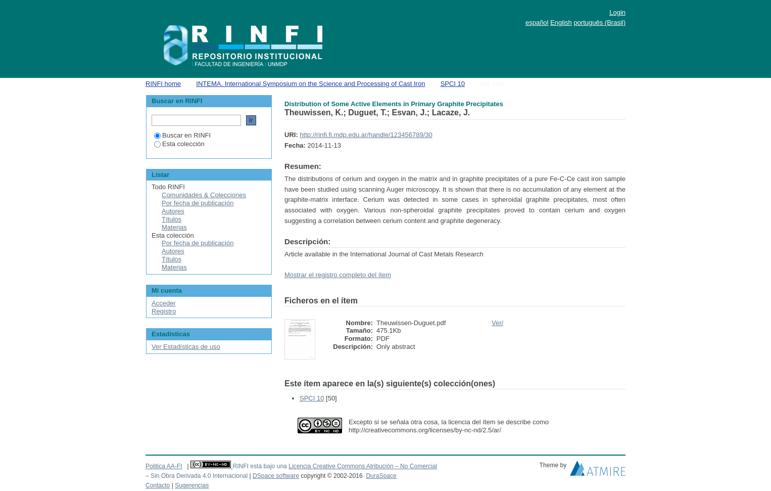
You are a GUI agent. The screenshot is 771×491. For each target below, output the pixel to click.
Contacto (158, 485)
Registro (164, 311)
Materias (174, 227)
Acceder (164, 303)
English (561, 22)
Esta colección (179, 144)
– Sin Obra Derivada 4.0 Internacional (197, 475)
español (537, 22)
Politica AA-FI (164, 466)
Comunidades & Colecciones (204, 195)
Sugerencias (192, 485)
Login (617, 12)
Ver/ (497, 323)
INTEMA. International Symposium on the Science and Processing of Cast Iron (310, 83)
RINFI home (163, 83)
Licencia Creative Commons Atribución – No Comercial (362, 466)
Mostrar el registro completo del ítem (337, 275)
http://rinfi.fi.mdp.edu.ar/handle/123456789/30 (366, 135)
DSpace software (276, 475)
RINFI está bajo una (259, 466)
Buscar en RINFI (182, 135)
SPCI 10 (453, 83)
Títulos (171, 219)
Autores (173, 211)
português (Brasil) (599, 22)
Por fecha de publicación (197, 203)
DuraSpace (381, 475)
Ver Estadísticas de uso (186, 346)
